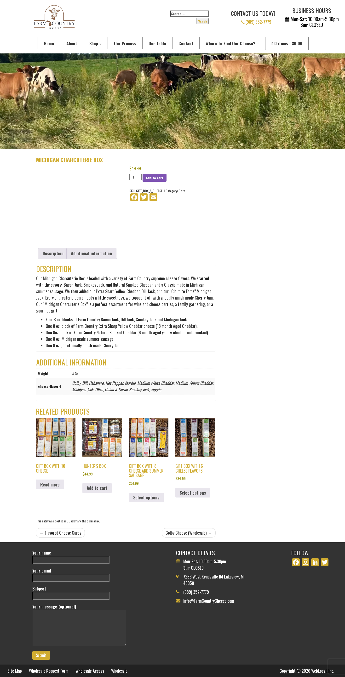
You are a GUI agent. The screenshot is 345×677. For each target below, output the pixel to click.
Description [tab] (53, 253)
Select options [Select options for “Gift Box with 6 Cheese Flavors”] (193, 493)
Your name (70, 556)
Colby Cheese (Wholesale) (189, 533)
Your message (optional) (79, 625)
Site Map (14, 671)
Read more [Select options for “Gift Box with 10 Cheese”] (50, 484)
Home (49, 43)
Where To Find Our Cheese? (232, 43)
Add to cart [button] (97, 488)
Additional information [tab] (91, 253)
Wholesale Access (89, 671)
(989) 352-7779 (256, 22)
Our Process (125, 43)
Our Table (157, 43)
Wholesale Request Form (48, 671)
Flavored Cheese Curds (60, 533)
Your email (70, 574)
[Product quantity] (135, 177)
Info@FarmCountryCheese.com (208, 601)
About (71, 43)
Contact (185, 43)
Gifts (181, 190)
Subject (70, 592)
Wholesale (119, 671)
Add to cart (154, 177)
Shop (95, 43)
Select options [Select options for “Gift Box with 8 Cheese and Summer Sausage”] (146, 497)
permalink (93, 520)
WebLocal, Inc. (322, 671)
